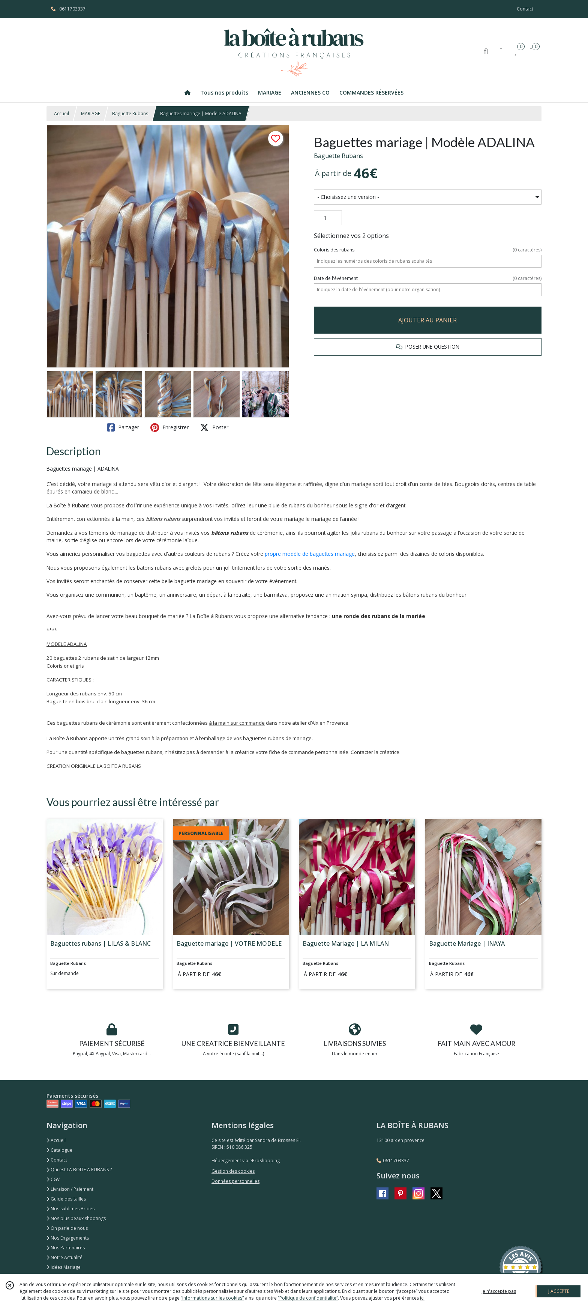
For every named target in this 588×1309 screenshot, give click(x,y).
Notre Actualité (64, 1257)
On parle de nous (67, 1228)
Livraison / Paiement (69, 1189)
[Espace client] (501, 51)
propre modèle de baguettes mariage (310, 553)
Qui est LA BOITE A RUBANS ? (79, 1169)
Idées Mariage (63, 1267)
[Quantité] (328, 218)
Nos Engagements (67, 1238)
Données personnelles (236, 1181)
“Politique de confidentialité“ (308, 1298)
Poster (214, 427)
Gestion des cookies (233, 1171)
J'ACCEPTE (558, 1291)
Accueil (61, 113)
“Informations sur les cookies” (212, 1298)
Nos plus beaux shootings (76, 1218)
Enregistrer (169, 427)
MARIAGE (90, 113)
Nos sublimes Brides (70, 1208)
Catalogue (59, 1150)
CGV (53, 1179)
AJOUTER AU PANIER (427, 320)
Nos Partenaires (65, 1247)
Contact (525, 9)
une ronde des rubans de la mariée (378, 616)
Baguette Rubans (130, 113)
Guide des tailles (66, 1199)
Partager (123, 427)
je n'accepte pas (499, 1291)
